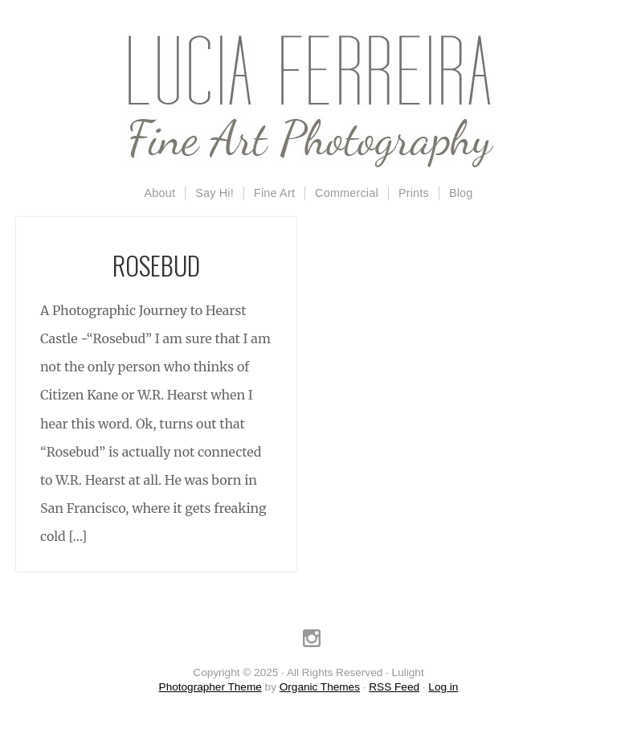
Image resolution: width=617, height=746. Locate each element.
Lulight (308, 100)
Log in (443, 687)
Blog (461, 192)
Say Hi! (214, 192)
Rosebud (156, 265)
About (160, 192)
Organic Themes (320, 687)
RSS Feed (394, 687)
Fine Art (274, 192)
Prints (413, 192)
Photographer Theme (210, 687)
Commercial (346, 192)
